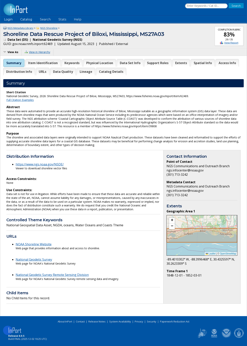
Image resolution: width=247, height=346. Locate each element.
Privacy (139, 321)
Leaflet (211, 253)
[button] (172, 220)
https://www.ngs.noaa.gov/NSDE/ (40, 164)
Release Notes (97, 321)
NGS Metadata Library (20, 28)
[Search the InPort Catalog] (206, 5)
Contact (80, 321)
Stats (62, 19)
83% (229, 34)
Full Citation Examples (20, 100)
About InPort (65, 321)
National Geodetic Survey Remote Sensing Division (52, 275)
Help (77, 19)
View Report (231, 42)
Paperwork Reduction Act (174, 321)
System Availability (120, 321)
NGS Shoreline (49, 28)
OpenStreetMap (228, 253)
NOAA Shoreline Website (34, 244)
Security (151, 321)
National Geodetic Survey (34, 259)
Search (45, 19)
